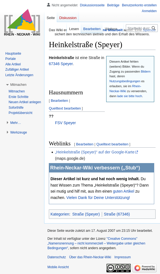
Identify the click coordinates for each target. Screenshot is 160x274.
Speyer (67, 64)
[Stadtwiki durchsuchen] (142, 28)
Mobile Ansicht (58, 267)
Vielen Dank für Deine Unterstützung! (98, 197)
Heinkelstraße (61, 57)
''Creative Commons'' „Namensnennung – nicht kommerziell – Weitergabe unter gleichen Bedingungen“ (96, 243)
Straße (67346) (117, 214)
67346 (54, 64)
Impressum (122, 257)
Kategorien (59, 214)
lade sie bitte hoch (129, 96)
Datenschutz (56, 257)
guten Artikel (123, 191)
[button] (18, 85)
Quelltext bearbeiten (65, 108)
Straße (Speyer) (86, 214)
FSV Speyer (65, 123)
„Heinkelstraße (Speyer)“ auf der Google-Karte (94, 152)
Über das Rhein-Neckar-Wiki (90, 257)
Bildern (146, 71)
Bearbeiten (59, 101)
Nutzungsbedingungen (125, 81)
